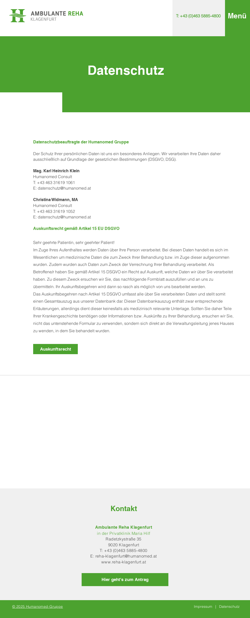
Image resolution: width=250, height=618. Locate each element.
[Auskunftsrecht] (55, 349)
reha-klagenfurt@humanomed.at (126, 556)
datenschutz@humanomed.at (64, 188)
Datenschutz (229, 606)
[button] (237, 15)
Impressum (203, 606)
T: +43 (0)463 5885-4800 (123, 550)
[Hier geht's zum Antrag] (125, 579)
